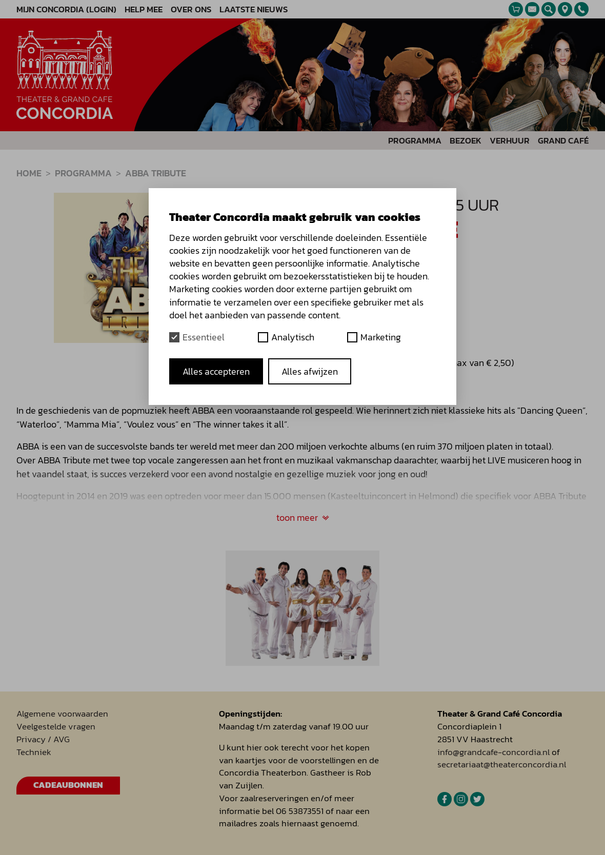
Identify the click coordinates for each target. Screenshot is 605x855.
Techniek (33, 752)
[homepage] (64, 74)
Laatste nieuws (253, 9)
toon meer (302, 517)
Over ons (191, 9)
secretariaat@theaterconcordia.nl (501, 764)
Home (29, 173)
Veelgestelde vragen (55, 726)
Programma (414, 140)
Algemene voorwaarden (62, 713)
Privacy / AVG (43, 739)
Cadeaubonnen (68, 785)
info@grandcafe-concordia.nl (493, 752)
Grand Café (563, 140)
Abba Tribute (155, 173)
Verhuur (510, 140)
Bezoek (465, 140)
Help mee (144, 9)
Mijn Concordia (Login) (66, 9)
